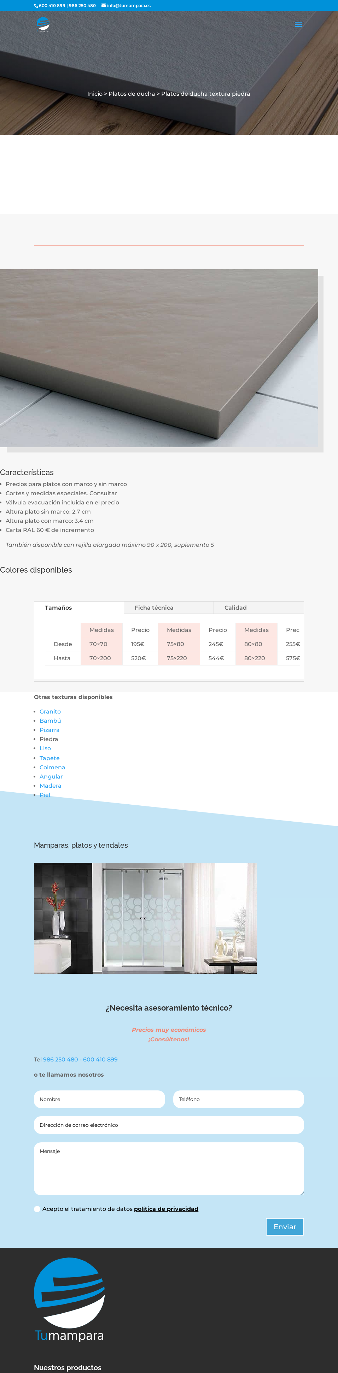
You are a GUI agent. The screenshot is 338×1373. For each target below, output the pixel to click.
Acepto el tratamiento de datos (116, 1209)
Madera (51, 785)
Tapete (50, 758)
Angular (51, 776)
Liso (45, 748)
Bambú (50, 720)
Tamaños (58, 607)
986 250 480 (82, 5)
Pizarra (50, 730)
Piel (45, 795)
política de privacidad (166, 1209)
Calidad (236, 607)
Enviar (285, 1227)
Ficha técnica (154, 607)
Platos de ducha (133, 93)
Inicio (95, 93)
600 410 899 (52, 5)
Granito (50, 711)
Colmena (52, 767)
